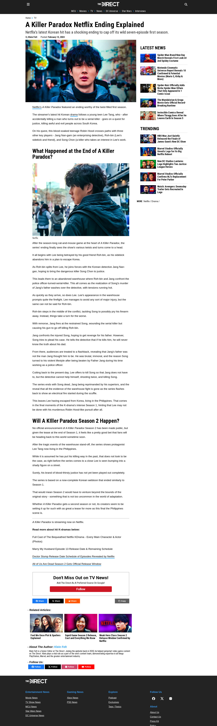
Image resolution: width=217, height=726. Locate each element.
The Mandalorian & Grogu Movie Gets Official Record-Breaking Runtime (171, 103)
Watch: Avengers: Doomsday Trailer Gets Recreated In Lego (171, 189)
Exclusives (113, 702)
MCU (73, 11)
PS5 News (72, 702)
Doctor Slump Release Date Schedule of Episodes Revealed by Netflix (73, 556)
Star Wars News (33, 711)
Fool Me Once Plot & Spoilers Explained (45, 637)
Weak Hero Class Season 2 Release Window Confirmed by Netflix (114, 638)
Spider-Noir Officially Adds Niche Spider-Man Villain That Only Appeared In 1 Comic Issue (171, 89)
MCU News (31, 706)
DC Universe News (34, 715)
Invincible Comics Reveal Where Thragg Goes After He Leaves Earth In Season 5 (171, 115)
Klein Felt (32, 37)
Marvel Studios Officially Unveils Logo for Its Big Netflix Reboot (170, 151)
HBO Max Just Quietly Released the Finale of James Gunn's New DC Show (171, 138)
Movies (83, 11)
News (99, 11)
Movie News (31, 698)
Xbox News (72, 698)
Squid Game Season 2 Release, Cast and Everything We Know (81, 637)
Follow (36, 667)
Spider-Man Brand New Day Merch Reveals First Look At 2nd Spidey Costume (172, 58)
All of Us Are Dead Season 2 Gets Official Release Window (66, 563)
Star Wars (127, 11)
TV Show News (33, 702)
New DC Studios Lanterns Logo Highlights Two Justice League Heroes (171, 164)
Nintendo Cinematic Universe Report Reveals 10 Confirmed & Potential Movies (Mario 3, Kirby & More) (171, 73)
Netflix (147, 201)
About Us (154, 712)
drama (74, 114)
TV (91, 11)
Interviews (140, 11)
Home (28, 18)
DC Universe (112, 11)
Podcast (112, 698)
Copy (122, 601)
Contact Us (155, 717)
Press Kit (154, 721)
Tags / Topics (114, 706)
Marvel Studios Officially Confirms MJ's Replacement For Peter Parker (171, 176)
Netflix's (37, 107)
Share (40, 601)
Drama (155, 201)
